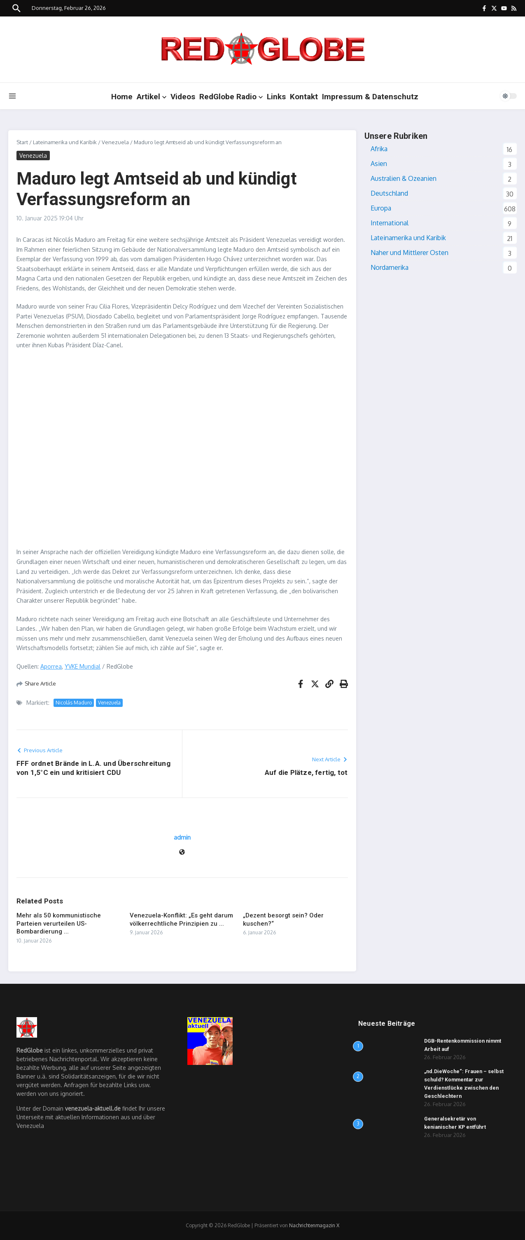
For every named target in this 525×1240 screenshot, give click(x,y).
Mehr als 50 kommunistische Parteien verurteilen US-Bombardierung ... (58, 923)
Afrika (379, 149)
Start (22, 142)
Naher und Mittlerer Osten (409, 252)
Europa (381, 208)
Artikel (151, 96)
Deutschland (389, 193)
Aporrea (51, 666)
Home (122, 96)
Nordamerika (389, 267)
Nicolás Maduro (74, 703)
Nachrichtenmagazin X (314, 1225)
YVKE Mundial (82, 666)
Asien (379, 163)
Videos (182, 96)
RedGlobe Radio (231, 96)
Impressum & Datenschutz (370, 96)
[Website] (182, 852)
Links (276, 96)
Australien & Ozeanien (403, 178)
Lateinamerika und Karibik (65, 142)
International (389, 223)
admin (182, 837)
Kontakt (304, 96)
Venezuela (115, 142)
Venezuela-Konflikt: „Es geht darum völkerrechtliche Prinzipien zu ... (181, 919)
